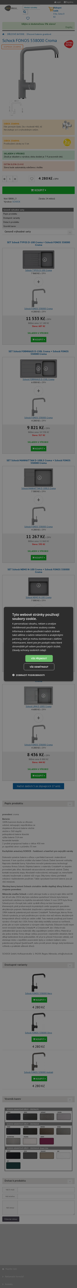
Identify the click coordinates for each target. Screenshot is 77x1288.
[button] (28, 675)
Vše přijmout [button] (39, 658)
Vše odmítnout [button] (39, 666)
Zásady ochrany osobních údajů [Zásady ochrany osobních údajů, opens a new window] (29, 650)
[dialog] (38, 644)
